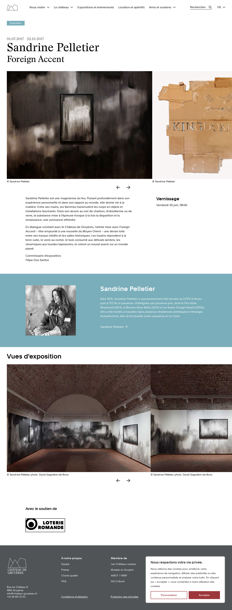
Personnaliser (169, 595)
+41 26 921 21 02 (16, 596)
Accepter (204, 595)
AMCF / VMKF (119, 575)
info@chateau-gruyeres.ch (22, 593)
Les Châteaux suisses (123, 564)
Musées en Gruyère (122, 569)
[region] (185, 579)
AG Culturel (117, 581)
